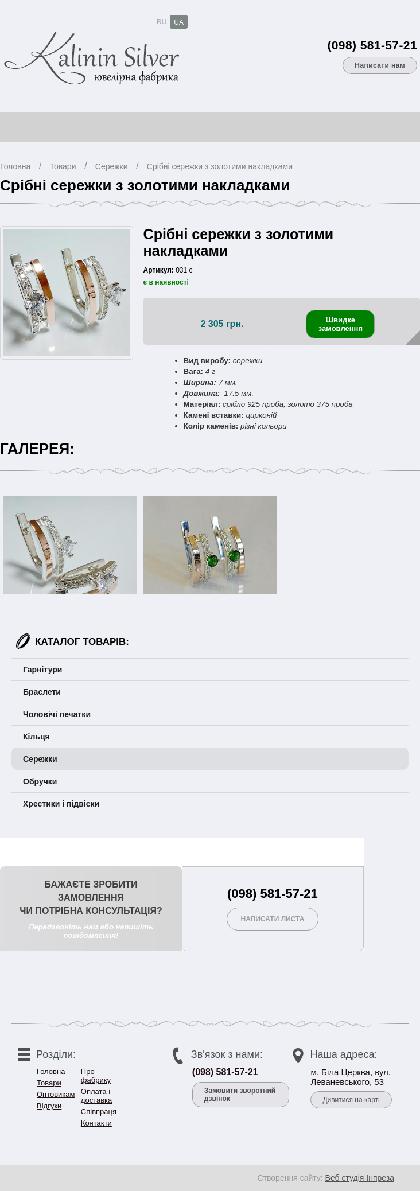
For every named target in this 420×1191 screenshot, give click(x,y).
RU (161, 22)
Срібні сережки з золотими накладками (220, 166)
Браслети (42, 691)
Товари (63, 166)
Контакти (96, 1123)
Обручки (40, 781)
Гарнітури (42, 669)
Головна (15, 166)
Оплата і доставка (96, 1095)
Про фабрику (96, 1075)
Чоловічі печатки (57, 714)
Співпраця (98, 1111)
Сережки (111, 166)
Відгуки (49, 1106)
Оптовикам (56, 1094)
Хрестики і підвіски (61, 803)
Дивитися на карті (350, 1100)
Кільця (36, 736)
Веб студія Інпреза (359, 1177)
